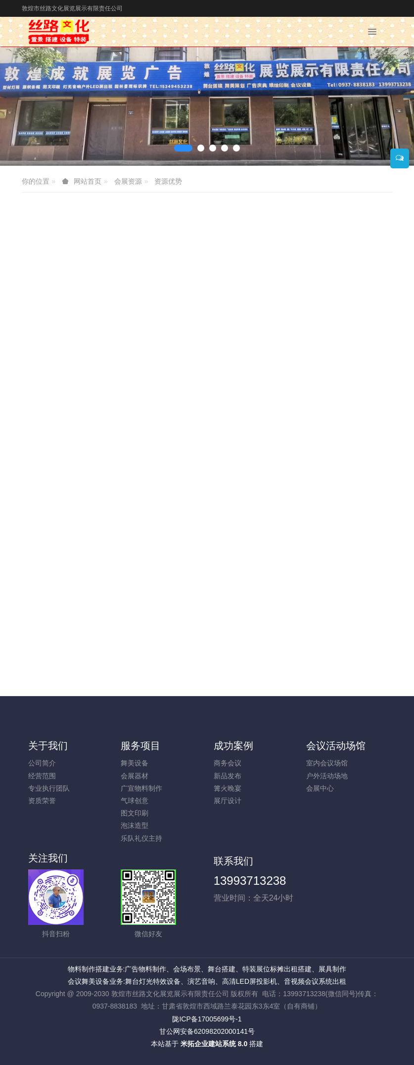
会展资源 (128, 181)
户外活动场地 (327, 776)
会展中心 (320, 788)
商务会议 (227, 763)
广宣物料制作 (141, 788)
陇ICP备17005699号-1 (206, 1019)
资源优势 (168, 181)
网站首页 (87, 181)
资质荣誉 (42, 801)
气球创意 (134, 801)
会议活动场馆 (336, 745)
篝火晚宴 (227, 788)
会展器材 (134, 776)
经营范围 (42, 776)
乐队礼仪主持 (141, 838)
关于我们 (48, 745)
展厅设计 (227, 801)
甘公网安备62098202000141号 (207, 1031)
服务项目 (140, 745)
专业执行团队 (49, 788)
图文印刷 (134, 813)
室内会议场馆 (327, 763)
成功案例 (233, 745)
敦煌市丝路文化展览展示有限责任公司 (72, 8)
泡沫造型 (134, 825)
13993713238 (250, 880)
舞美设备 (134, 763)
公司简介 (42, 763)
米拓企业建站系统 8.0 (214, 1044)
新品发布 (227, 776)
